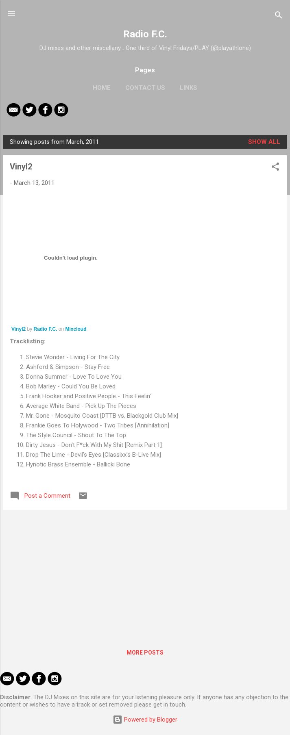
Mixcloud (76, 329)
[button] (275, 168)
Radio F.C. (145, 34)
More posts (145, 652)
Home (102, 87)
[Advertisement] (145, 573)
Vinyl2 (21, 166)
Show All (264, 141)
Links (188, 87)
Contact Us (145, 87)
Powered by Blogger (145, 719)
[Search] (278, 16)
